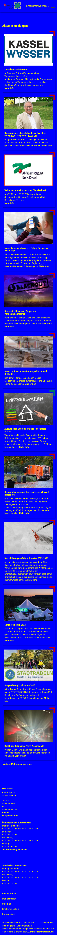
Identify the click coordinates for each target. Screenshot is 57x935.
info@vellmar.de (10, 815)
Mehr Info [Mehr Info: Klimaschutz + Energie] (24, 447)
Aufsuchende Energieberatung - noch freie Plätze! (25, 430)
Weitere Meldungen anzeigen (17, 764)
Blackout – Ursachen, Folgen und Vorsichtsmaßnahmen (20, 312)
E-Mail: (5, 812)
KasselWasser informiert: (16, 69)
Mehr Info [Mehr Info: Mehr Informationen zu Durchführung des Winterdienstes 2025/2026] (32, 580)
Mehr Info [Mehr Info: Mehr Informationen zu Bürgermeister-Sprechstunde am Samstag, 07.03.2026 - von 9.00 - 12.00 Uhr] (47, 145)
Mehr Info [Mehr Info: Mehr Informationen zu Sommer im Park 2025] (9, 640)
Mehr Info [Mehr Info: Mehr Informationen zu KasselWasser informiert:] (9, 88)
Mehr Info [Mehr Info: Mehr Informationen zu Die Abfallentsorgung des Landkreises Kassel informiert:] (24, 513)
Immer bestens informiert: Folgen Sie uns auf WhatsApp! (26, 249)
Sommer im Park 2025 (15, 624)
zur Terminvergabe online (14, 849)
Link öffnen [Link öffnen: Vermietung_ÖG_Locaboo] (30, 384)
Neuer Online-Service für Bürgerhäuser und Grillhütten (25, 372)
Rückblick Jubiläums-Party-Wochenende (24, 746)
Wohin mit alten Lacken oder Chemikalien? (25, 190)
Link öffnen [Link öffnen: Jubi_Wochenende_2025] (20, 756)
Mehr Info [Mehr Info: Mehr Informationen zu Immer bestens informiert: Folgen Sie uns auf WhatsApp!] (44, 266)
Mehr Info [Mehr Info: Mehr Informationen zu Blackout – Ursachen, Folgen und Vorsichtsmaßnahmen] (9, 326)
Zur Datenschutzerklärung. (41, 931)
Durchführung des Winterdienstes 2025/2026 (26, 558)
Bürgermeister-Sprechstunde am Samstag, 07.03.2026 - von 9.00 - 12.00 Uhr (25, 134)
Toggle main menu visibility (53, 5)
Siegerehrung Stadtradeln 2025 (19, 685)
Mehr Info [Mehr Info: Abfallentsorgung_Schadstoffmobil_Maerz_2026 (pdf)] (9, 203)
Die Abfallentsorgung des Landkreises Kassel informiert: (26, 493)
